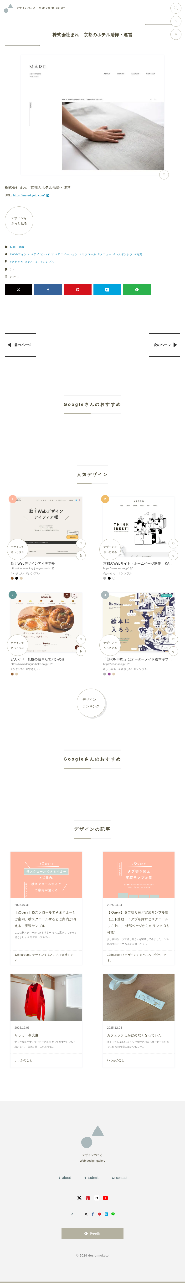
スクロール (89, 254)
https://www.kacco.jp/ (115, 568)
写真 (139, 254)
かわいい (111, 573)
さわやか (17, 261)
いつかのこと (23, 1060)
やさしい (33, 261)
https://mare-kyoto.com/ (29, 195)
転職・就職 (17, 246)
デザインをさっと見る (19, 220)
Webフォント (21, 254)
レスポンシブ (124, 254)
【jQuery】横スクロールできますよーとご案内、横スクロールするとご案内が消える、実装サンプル (45, 919)
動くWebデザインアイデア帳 (33, 563)
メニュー (105, 254)
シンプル (48, 261)
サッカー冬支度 (26, 1035)
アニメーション (67, 254)
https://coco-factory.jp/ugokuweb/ (30, 568)
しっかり (111, 669)
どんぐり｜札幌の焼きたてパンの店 (38, 659)
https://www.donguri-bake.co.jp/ (29, 664)
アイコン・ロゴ (44, 254)
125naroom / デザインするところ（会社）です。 (44, 957)
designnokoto (98, 1255)
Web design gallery (41, 7)
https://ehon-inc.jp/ (114, 664)
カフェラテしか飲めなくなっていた (134, 1035)
